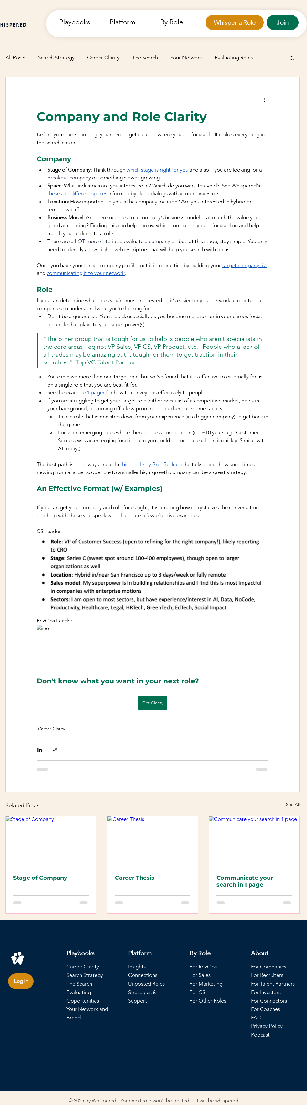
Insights (137, 966)
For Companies (268, 966)
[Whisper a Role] (235, 22)
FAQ (256, 1017)
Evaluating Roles (234, 57)
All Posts (15, 57)
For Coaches (265, 1009)
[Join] (283, 22)
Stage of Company (40, 877)
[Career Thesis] (152, 841)
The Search (145, 57)
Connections (142, 975)
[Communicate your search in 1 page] (254, 841)
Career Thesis (134, 877)
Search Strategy (56, 57)
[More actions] (264, 99)
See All (293, 804)
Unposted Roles (146, 984)
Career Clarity (103, 57)
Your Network (186, 57)
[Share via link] (55, 750)
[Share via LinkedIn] (40, 750)
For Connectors (269, 1001)
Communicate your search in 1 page (244, 881)
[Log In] (21, 981)
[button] (130, 22)
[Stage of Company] (51, 841)
